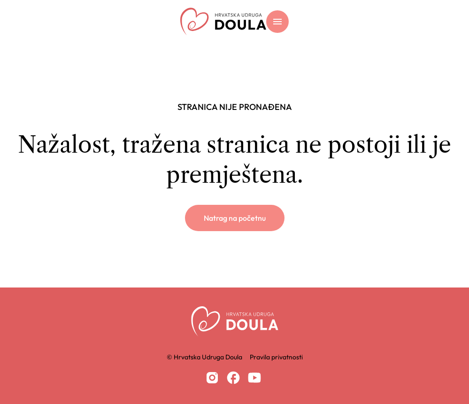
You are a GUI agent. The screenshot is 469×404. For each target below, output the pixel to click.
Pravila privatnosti (276, 357)
